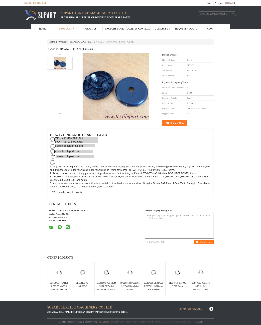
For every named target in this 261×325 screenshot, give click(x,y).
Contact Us (162, 29)
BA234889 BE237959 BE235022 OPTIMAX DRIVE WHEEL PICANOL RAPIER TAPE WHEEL (153, 289)
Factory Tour (114, 29)
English (232, 3)
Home (42, 29)
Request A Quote (214, 3)
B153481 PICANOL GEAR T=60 (177, 284)
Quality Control (138, 29)
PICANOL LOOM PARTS (82, 42)
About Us (90, 29)
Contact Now (177, 123)
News (210, 29)
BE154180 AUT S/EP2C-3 (83, 284)
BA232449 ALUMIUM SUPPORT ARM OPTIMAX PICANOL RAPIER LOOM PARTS (106, 289)
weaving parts (65, 192)
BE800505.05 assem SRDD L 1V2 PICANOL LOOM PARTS (201, 288)
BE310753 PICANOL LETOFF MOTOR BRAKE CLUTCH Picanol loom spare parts (59, 289)
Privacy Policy (76, 322)
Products (66, 29)
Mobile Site (64, 322)
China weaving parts (93, 322)
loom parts (77, 192)
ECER (200, 322)
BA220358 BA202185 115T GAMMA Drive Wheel (129, 286)
